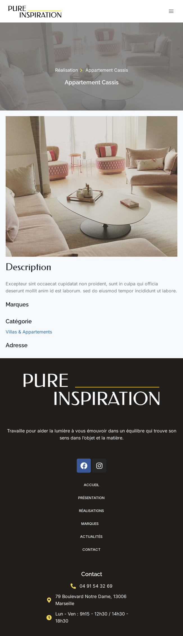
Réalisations (91, 510)
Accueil (91, 484)
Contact (91, 549)
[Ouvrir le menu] (171, 11)
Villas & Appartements (29, 332)
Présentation (91, 497)
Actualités (91, 536)
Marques (91, 523)
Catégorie (19, 321)
